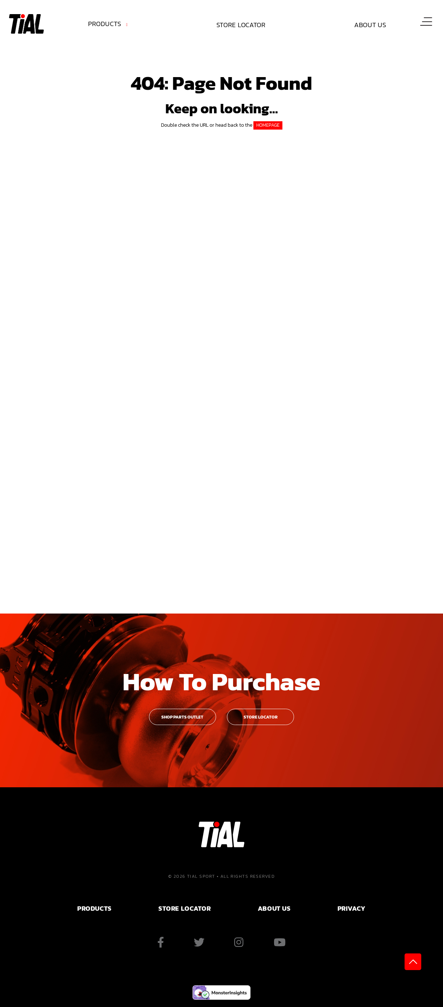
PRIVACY (352, 908)
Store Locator (241, 25)
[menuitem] (109, 25)
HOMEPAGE (268, 125)
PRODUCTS (94, 908)
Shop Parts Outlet (182, 717)
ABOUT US (274, 908)
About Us (370, 25)
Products (104, 24)
